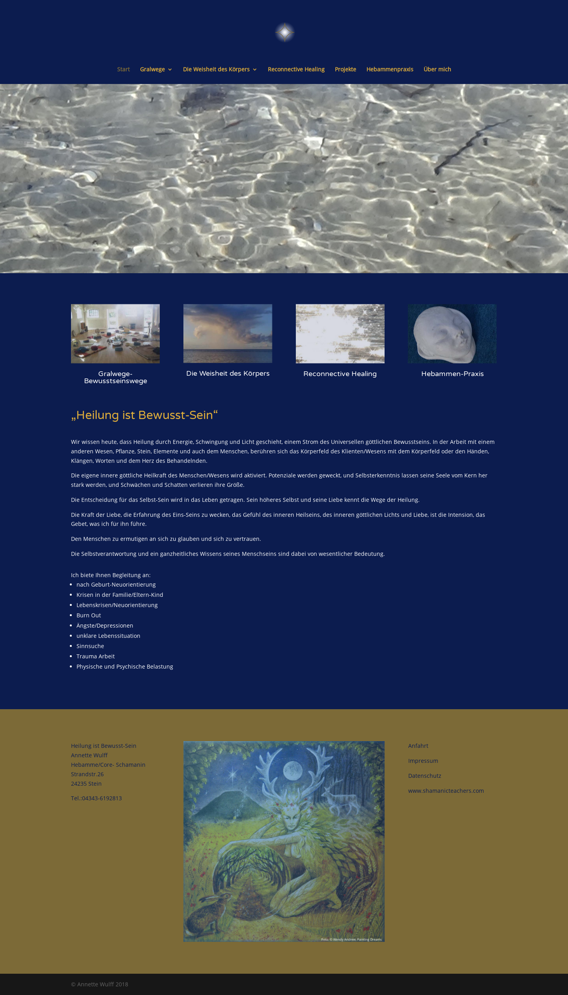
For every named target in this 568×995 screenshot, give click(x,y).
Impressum (423, 760)
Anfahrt (418, 745)
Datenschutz (424, 775)
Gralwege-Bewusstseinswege (115, 362)
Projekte (345, 70)
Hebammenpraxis (389, 70)
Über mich (437, 70)
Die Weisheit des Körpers (216, 70)
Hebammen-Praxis (453, 358)
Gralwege (152, 70)
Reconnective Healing (296, 70)
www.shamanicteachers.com (446, 790)
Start (123, 70)
